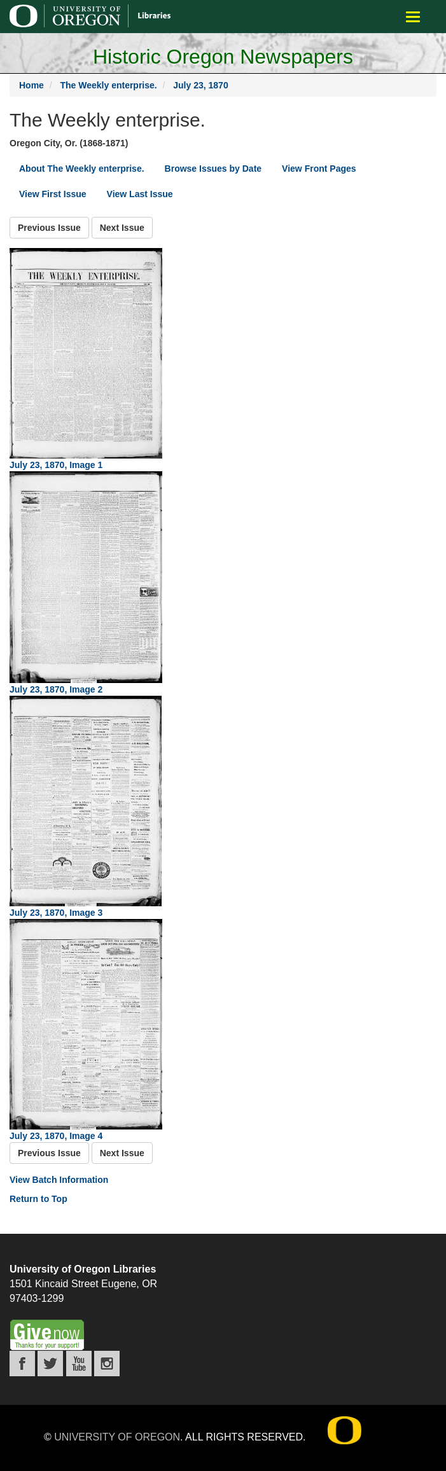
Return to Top (38, 1199)
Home (31, 85)
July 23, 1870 (200, 85)
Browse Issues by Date (213, 168)
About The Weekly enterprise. (81, 168)
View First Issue (53, 194)
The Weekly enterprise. (108, 85)
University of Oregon (117, 1437)
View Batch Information (59, 1180)
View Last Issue (140, 194)
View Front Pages (319, 168)
